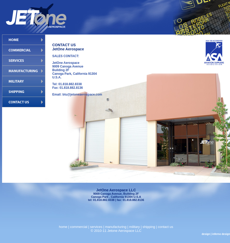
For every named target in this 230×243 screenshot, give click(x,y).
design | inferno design (216, 234)
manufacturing (115, 227)
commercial (78, 227)
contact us (165, 227)
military (134, 227)
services (96, 227)
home (63, 227)
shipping (149, 227)
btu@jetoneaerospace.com (82, 94)
